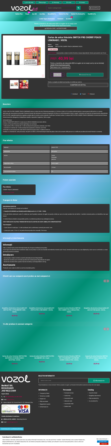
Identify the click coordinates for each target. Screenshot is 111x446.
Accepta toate (103, 441)
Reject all (104, 443)
